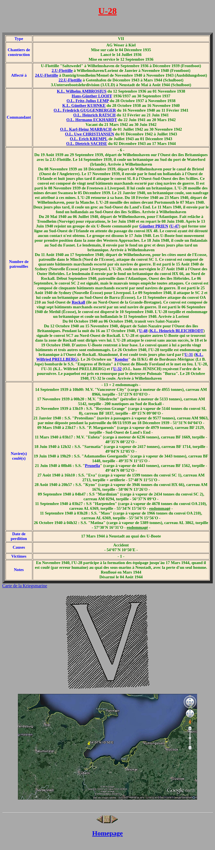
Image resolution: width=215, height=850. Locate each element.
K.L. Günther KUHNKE (84, 105)
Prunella (92, 465)
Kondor (121, 359)
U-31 (188, 354)
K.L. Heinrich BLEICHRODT (177, 330)
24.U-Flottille (46, 75)
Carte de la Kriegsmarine (24, 585)
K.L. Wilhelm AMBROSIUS (81, 91)
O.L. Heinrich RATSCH (94, 115)
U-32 (117, 369)
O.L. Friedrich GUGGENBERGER (85, 110)
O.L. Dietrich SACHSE (86, 143)
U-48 (143, 330)
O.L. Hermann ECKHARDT (91, 120)
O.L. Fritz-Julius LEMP (88, 100)
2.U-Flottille (62, 70)
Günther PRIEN (153, 226)
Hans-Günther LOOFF (92, 96)
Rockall (78, 302)
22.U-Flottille (70, 80)
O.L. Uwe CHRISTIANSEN (89, 134)
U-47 (174, 226)
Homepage (107, 833)
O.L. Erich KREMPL (88, 139)
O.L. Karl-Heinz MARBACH (86, 129)
